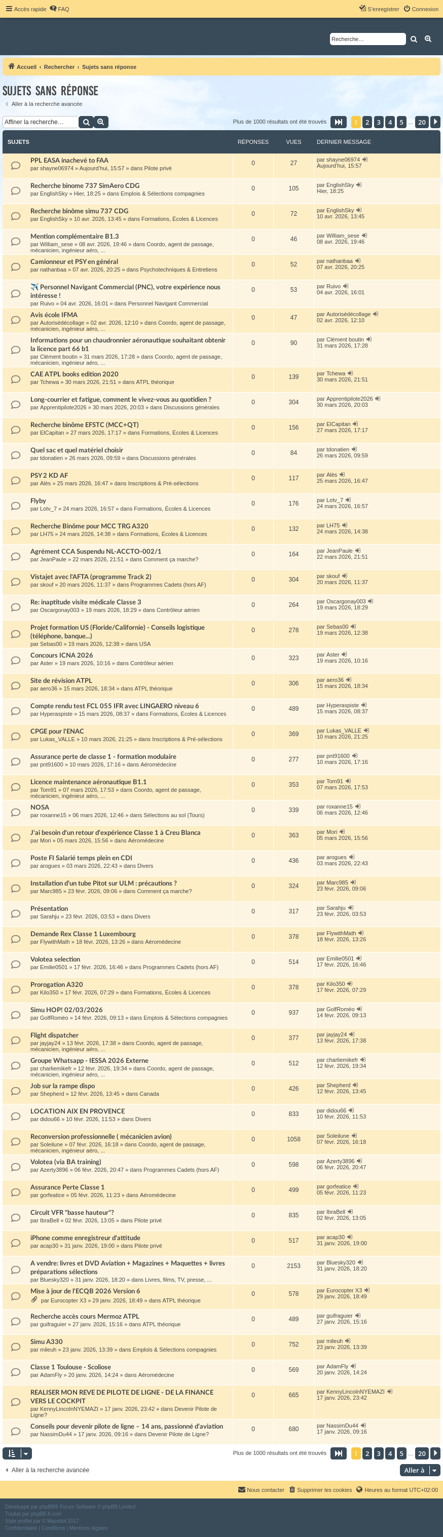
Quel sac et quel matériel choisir (76, 450)
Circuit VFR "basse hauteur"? (72, 1212)
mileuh (48, 1350)
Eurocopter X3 (68, 1300)
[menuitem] (59, 9)
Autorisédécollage (62, 323)
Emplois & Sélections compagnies (163, 193)
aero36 (48, 688)
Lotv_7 (48, 509)
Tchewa (49, 382)
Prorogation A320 (56, 984)
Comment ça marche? (170, 559)
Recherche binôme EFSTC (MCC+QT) (84, 425)
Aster (46, 663)
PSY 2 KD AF (49, 475)
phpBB (47, 1507)
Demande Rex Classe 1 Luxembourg (83, 934)
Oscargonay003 (60, 610)
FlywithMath (55, 942)
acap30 (49, 1246)
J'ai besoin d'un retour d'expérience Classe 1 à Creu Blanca (115, 832)
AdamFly (51, 1375)
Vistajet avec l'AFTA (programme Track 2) (91, 577)
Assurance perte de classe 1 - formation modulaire (103, 756)
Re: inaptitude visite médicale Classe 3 (85, 602)
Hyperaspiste (56, 714)
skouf (46, 585)
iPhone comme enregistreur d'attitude (85, 1238)
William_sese (56, 244)
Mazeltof (56, 1521)
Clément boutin (59, 357)
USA (145, 644)
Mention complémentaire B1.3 (74, 236)
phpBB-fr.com (46, 1514)
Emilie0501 (53, 967)
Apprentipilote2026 (63, 407)
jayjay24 (50, 1043)
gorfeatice (52, 1195)
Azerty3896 (54, 1170)
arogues (50, 866)
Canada (149, 1094)
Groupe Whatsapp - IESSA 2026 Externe (89, 1060)
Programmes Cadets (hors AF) (168, 585)
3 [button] (379, 122)
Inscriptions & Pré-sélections (163, 483)
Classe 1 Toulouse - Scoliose (70, 1367)
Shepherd (52, 1094)
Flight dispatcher (54, 1035)
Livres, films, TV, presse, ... (178, 1280)
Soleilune (51, 1144)
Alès (45, 483)
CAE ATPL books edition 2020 (74, 374)
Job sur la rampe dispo (62, 1086)
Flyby (38, 501)
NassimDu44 (56, 1434)
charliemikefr (55, 1068)
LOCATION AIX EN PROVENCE (77, 1111)
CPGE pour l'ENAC (57, 731)
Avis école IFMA (54, 315)
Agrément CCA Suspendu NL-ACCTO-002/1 (96, 551)
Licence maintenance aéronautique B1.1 (88, 782)
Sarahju (49, 916)
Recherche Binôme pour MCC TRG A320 (89, 526)
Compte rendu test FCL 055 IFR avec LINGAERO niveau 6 (114, 706)
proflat (25, 1521)
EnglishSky (53, 193)
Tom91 (48, 790)
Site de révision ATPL (61, 680)
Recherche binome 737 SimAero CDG (84, 185)
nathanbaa (53, 269)
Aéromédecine (158, 764)
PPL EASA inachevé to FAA (69, 160)
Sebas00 (51, 644)
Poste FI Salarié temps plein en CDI (81, 858)
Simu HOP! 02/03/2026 (66, 1010)
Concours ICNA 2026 (61, 655)
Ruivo (47, 303)
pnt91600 (51, 764)
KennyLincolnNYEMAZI (69, 1409)
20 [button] (422, 122)
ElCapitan (52, 433)
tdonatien (51, 458)
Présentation (49, 908)
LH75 (46, 534)
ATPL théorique (155, 382)
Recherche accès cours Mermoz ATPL (84, 1316)
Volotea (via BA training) (65, 1162)
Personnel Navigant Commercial (168, 303)
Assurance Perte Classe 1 (67, 1187)
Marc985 (51, 891)
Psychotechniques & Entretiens (178, 269)
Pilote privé (157, 168)
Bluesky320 (54, 1280)
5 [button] (401, 122)
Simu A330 (46, 1342)
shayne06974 (56, 168)
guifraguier (53, 1324)
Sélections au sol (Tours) (173, 815)
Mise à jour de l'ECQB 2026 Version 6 (85, 1291)
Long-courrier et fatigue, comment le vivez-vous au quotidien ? (120, 399)
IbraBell (49, 1220)
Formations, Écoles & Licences (179, 219)
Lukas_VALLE (57, 739)
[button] (338, 122)
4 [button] (390, 122)
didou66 (50, 1119)
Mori (45, 840)
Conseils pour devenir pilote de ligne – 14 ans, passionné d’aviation (126, 1426)
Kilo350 (49, 992)
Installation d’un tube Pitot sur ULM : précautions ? (103, 883)
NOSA (39, 807)
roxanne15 (53, 815)
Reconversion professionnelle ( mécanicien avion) (101, 1136)
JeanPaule (53, 559)
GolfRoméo (54, 1018)
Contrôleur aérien (178, 610)
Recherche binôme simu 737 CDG (79, 211)
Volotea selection (55, 959)
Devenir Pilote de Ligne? (178, 1434)
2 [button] (367, 122)
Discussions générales (191, 407)
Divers (145, 866)
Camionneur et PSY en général (74, 261)
